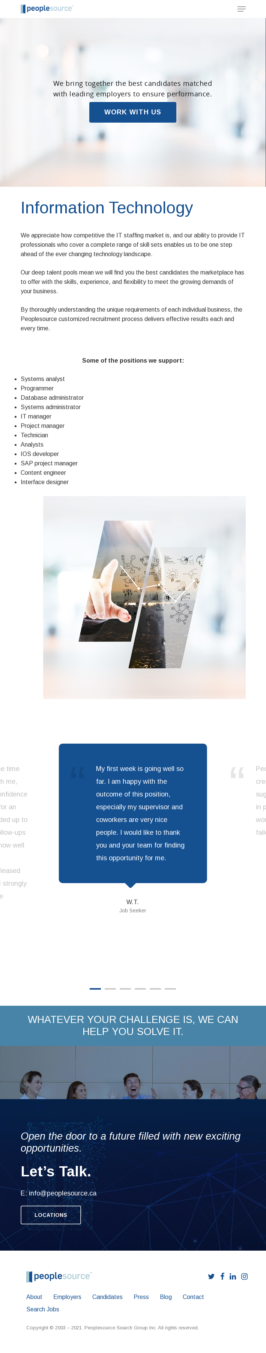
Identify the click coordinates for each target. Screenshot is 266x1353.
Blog (166, 1297)
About (34, 1297)
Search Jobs (42, 1309)
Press (141, 1297)
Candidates (107, 1297)
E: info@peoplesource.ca (58, 1193)
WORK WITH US (132, 112)
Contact (193, 1297)
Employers (67, 1297)
